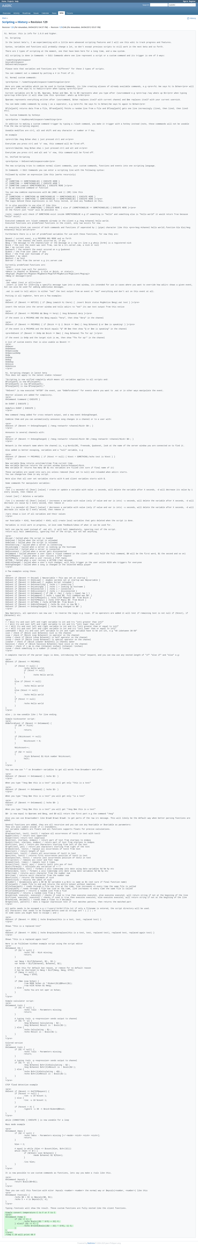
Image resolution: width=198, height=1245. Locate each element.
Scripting (8, 22)
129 (60, 27)
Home (4, 1)
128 (12, 27)
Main (4, 18)
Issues (36, 13)
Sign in (185, 1)
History (23, 22)
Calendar (45, 13)
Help (16, 1)
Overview (6, 13)
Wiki (62, 13)
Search (146, 5)
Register (192, 1)
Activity (16, 13)
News (54, 13)
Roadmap (27, 13)
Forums (70, 13)
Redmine (91, 1243)
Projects (10, 1)
